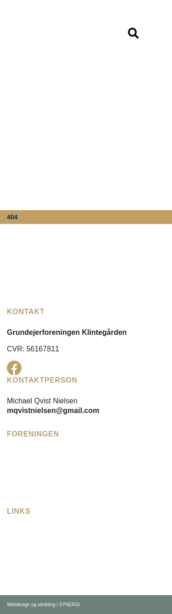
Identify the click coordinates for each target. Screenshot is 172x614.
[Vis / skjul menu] (133, 33)
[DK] (48, 33)
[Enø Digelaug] (30, 550)
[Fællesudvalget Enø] (41, 539)
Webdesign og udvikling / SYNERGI (43, 604)
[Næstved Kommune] (41, 572)
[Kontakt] (20, 494)
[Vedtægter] (25, 461)
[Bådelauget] (26, 483)
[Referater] (23, 472)
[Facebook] (14, 368)
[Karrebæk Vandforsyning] (50, 561)
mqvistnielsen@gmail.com (53, 410)
